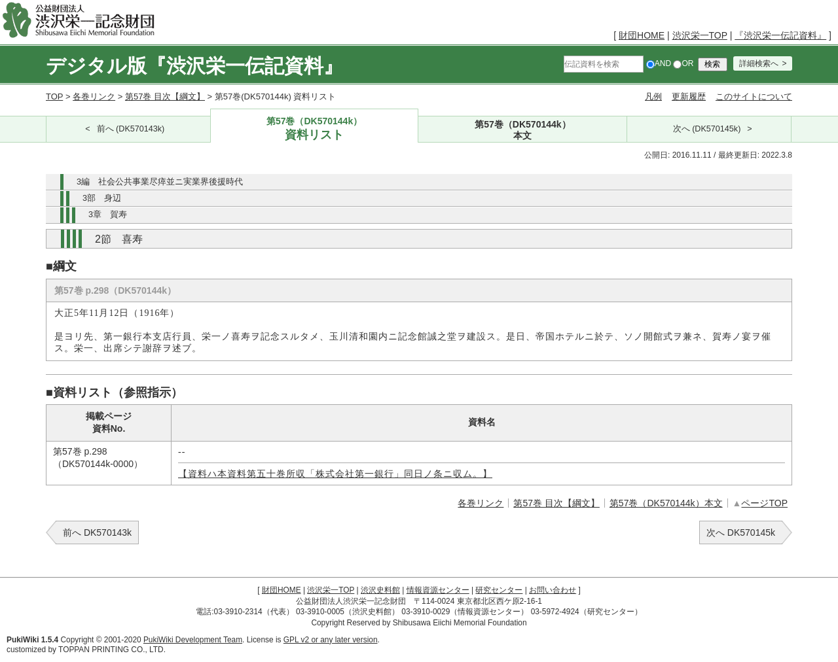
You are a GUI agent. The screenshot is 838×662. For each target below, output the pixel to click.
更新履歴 (689, 96)
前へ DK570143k (97, 532)
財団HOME (642, 35)
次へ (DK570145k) (707, 128)
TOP (54, 96)
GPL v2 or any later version (330, 639)
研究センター (498, 590)
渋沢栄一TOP (699, 35)
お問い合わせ (552, 590)
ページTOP (764, 503)
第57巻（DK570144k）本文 (666, 503)
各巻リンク (94, 96)
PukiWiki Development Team (192, 639)
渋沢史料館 (380, 590)
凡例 (653, 96)
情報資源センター (438, 590)
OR (683, 63)
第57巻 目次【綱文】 (165, 96)
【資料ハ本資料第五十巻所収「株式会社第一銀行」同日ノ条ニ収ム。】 (335, 474)
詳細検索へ (758, 63)
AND (658, 63)
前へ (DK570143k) (131, 128)
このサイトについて (754, 96)
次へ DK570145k (740, 532)
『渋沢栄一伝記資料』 (780, 35)
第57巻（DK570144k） (314, 129)
